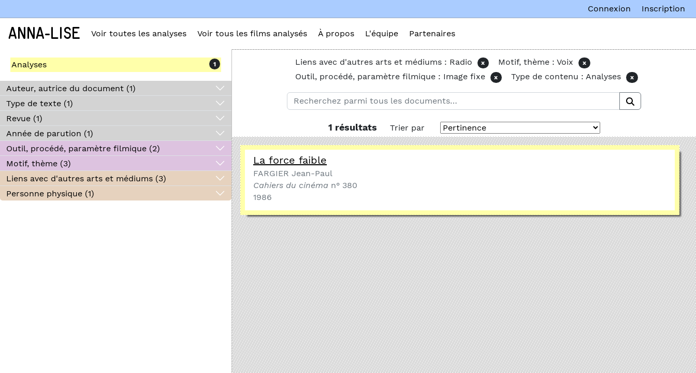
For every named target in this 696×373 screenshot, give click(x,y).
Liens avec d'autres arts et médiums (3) (86, 178)
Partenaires (432, 33)
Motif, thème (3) (38, 163)
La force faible (290, 160)
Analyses (29, 64)
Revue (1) (24, 118)
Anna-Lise (44, 33)
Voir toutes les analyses (138, 33)
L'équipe (381, 33)
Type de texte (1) (39, 103)
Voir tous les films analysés (252, 33)
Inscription (663, 8)
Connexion (609, 8)
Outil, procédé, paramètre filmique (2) (83, 148)
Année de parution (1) (49, 133)
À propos (336, 33)
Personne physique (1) (50, 193)
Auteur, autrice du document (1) (71, 88)
